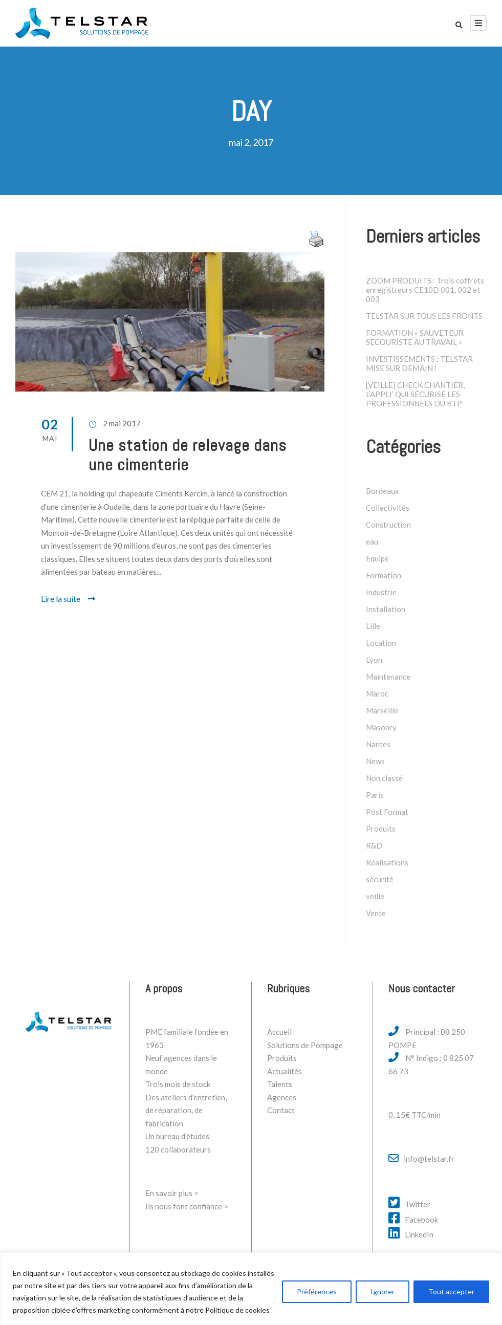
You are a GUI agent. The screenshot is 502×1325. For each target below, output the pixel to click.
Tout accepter (451, 1291)
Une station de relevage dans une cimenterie (188, 455)
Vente (376, 913)
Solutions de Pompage (305, 1045)
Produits (381, 828)
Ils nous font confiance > (186, 1206)
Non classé (384, 778)
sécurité (380, 879)
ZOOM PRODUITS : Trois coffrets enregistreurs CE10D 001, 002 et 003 (425, 289)
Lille (373, 626)
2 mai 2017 (122, 423)
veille (375, 896)
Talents (279, 1084)
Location (381, 642)
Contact (281, 1110)
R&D (374, 845)
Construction (388, 524)
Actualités (284, 1071)
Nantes (378, 744)
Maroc (377, 693)
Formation (383, 575)
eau (372, 541)
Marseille (382, 710)
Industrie (381, 592)
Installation (385, 609)
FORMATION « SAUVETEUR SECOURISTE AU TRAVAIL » (415, 337)
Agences (281, 1097)
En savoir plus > (172, 1193)
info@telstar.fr (429, 1158)
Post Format (387, 811)
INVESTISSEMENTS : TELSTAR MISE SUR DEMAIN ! (419, 363)
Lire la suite (68, 598)
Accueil (279, 1031)
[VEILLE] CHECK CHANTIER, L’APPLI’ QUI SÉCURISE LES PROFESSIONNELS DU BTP (415, 394)
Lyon (374, 659)
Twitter (417, 1204)
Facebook (421, 1219)
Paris (375, 794)
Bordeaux (382, 490)
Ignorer (382, 1291)
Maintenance (388, 676)
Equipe (377, 558)
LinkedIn (419, 1234)
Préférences (317, 1291)
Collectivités (387, 507)
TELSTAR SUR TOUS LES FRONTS (424, 315)
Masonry (381, 727)
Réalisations (387, 862)
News (375, 761)
